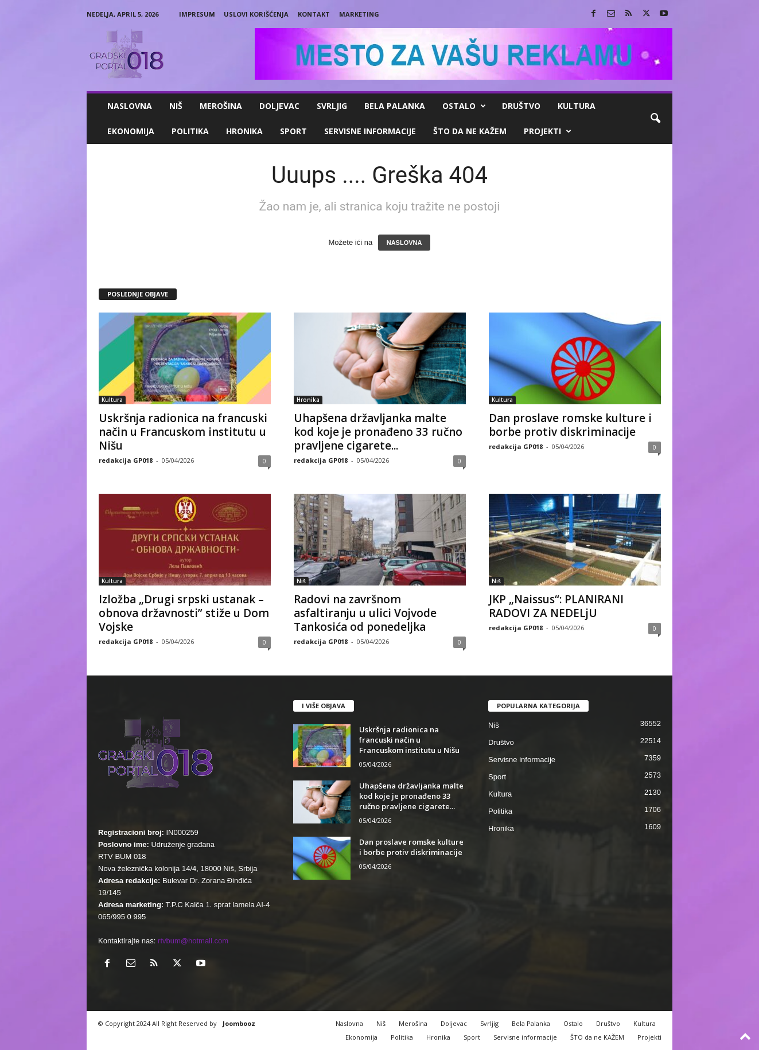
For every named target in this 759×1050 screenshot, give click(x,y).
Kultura (576, 105)
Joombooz (239, 1023)
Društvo (521, 105)
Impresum (197, 14)
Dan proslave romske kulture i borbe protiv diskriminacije (570, 425)
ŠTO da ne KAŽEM (470, 131)
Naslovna (129, 105)
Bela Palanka (394, 105)
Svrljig (332, 105)
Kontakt (314, 14)
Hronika (244, 131)
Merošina (221, 105)
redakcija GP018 (126, 460)
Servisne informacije (370, 131)
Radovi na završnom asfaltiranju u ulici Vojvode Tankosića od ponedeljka (365, 613)
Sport (293, 131)
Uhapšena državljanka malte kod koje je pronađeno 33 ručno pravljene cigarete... (378, 432)
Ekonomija (130, 131)
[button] (655, 118)
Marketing (359, 14)
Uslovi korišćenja (256, 14)
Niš (175, 105)
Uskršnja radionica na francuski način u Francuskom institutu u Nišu (183, 432)
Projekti (547, 131)
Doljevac (279, 105)
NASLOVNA (404, 242)
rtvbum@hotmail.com (193, 940)
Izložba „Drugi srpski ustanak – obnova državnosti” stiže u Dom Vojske (184, 613)
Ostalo (464, 106)
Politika (190, 131)
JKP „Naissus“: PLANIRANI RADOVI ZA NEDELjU (556, 606)
